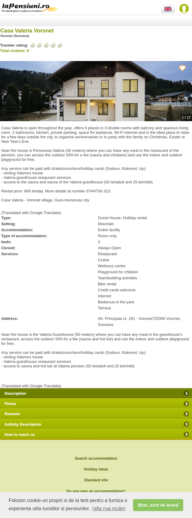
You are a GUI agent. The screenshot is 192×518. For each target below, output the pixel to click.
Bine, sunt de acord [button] (158, 505)
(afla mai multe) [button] (108, 508)
